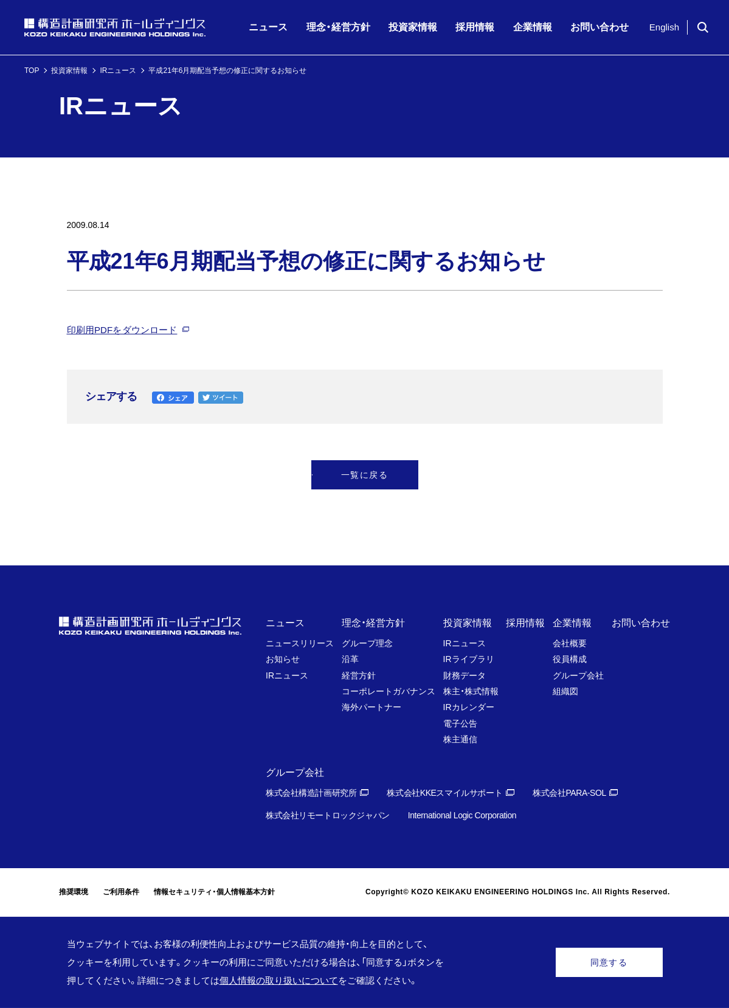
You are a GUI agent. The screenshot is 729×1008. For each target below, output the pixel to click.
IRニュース (118, 70)
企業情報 (572, 623)
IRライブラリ (468, 659)
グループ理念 (367, 643)
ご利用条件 (121, 892)
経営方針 (359, 675)
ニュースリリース (300, 643)
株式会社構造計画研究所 (311, 793)
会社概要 (570, 643)
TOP (31, 70)
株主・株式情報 (471, 691)
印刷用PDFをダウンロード (122, 330)
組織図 (565, 691)
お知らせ (283, 659)
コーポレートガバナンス (388, 691)
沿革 (350, 659)
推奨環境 (73, 892)
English (664, 27)
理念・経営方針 (373, 623)
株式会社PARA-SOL (569, 793)
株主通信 (460, 739)
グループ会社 (578, 675)
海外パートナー (371, 707)
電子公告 (460, 723)
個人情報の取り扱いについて (278, 980)
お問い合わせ (641, 623)
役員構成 (570, 659)
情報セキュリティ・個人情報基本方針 (214, 892)
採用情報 (525, 623)
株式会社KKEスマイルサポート (444, 793)
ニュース (285, 623)
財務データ (464, 675)
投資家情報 (69, 70)
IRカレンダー (468, 707)
